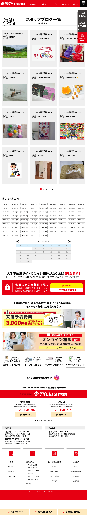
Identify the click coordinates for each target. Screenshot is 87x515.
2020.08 (62, 244)
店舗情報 (69, 4)
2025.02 (62, 210)
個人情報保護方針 (76, 487)
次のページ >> (52, 189)
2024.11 (5, 216)
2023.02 (34, 227)
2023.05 (5, 227)
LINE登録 (54, 496)
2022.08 (5, 233)
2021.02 (5, 244)
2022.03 (52, 233)
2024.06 (52, 216)
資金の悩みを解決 (33, 486)
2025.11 (62, 205)
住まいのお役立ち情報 (54, 477)
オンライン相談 (54, 491)
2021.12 (81, 233)
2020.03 (24, 250)
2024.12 (81, 210)
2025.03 (52, 210)
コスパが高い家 (32, 483)
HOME (11, 477)
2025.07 (15, 210)
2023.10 (43, 221)
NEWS (54, 482)
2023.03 (24, 227)
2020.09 (52, 244)
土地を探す (31, 4)
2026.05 (5, 205)
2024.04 (71, 216)
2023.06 (81, 221)
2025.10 (71, 205)
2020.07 (71, 244)
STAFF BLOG (54, 487)
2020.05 (5, 250)
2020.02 (34, 250)
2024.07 (43, 216)
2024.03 (81, 216)
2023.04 (15, 227)
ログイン (76, 482)
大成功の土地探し (33, 480)
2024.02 (5, 221)
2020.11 (34, 244)
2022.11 (62, 227)
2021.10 (15, 238)
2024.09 (24, 216)
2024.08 (34, 216)
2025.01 (71, 210)
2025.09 (81, 205)
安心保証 (30, 489)
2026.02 (34, 205)
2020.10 (43, 244)
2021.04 (71, 238)
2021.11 (5, 238)
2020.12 (24, 244)
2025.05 (34, 210)
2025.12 (52, 205)
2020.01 (43, 250)
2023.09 (52, 221)
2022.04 (43, 233)
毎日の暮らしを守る (34, 494)
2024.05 (62, 216)
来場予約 (26, 429)
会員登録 (76, 477)
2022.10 (71, 227)
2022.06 (24, 233)
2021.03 (81, 238)
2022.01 (71, 233)
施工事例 (28, 499)
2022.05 (34, 233)
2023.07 (71, 221)
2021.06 (52, 238)
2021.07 (43, 238)
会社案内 (77, 4)
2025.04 (43, 210)
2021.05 (62, 238)
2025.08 (5, 210)
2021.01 (15, 244)
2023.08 (62, 221)
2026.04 (15, 205)
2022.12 (52, 227)
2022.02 (62, 233)
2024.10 (15, 216)
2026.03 (24, 205)
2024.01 (15, 221)
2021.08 (34, 238)
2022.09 (81, 227)
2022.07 (15, 233)
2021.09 (24, 238)
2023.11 (34, 221)
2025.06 (24, 210)
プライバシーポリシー (44, 436)
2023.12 (24, 221)
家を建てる (40, 4)
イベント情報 (49, 4)
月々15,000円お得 (33, 492)
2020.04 (15, 250)
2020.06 (81, 244)
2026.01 (43, 205)
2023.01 (43, 227)
